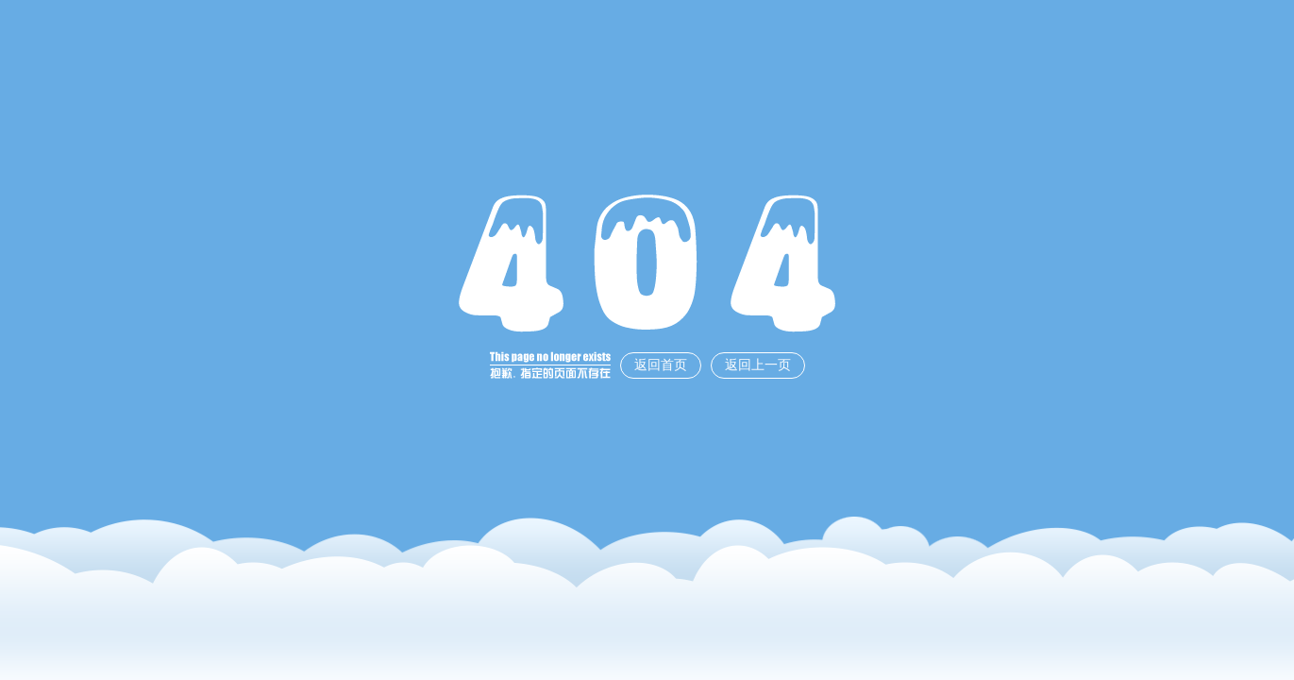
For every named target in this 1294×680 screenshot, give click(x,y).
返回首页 (660, 365)
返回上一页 (758, 365)
